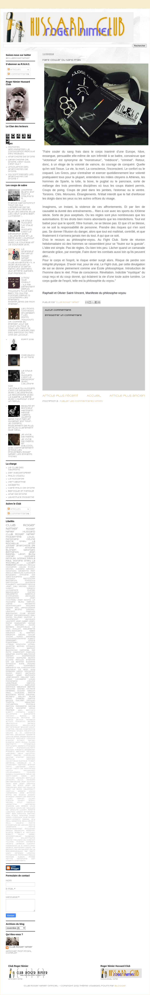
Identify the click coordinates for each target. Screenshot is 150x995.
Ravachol (19, 830)
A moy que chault (25, 280)
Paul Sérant (28, 821)
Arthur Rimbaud (25, 719)
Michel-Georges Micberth (20, 570)
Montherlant (13, 606)
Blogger (120, 986)
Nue (25, 817)
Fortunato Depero (16, 746)
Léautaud (11, 683)
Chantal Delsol (14, 729)
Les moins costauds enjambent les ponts (27, 313)
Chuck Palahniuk (26, 731)
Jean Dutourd (25, 675)
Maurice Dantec (26, 813)
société (21, 708)
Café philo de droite (21, 488)
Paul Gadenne (13, 821)
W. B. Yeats (24, 845)
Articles (14, 70)
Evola (24, 742)
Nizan (32, 815)
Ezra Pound (27, 664)
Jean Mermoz (27, 783)
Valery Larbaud (15, 844)
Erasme (10, 740)
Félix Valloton (26, 753)
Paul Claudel (15, 693)
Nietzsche (29, 578)
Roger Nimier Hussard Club (20, 531)
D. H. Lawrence (25, 733)
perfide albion (15, 857)
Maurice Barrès (26, 687)
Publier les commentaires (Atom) (81, 401)
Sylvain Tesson (25, 700)
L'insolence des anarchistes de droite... (18, 169)
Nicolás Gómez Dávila (20, 558)
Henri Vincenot (26, 671)
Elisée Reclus (15, 660)
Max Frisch (12, 815)
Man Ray (11, 813)
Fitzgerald (29, 744)
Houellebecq (13, 772)
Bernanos (11, 580)
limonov (31, 853)
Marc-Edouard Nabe (20, 631)
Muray (20, 689)
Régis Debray (15, 698)
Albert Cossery (15, 712)
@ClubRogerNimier (18, 58)
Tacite (9, 840)
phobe (32, 857)
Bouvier (25, 727)
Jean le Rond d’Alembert (20, 789)
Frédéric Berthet (15, 751)
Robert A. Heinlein (25, 832)
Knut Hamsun (26, 802)
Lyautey (10, 812)
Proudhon (30, 829)
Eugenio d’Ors (13, 742)
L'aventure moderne (21, 497)
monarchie (11, 855)
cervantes (12, 704)
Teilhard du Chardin (24, 840)
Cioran (10, 556)
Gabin (8, 755)
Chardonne (29, 729)
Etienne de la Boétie (20, 661)
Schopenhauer (14, 836)
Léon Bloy (27, 554)
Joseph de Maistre (25, 796)
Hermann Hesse (26, 584)
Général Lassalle (16, 763)
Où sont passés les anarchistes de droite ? (21, 177)
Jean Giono (24, 600)
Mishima (23, 815)
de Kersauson (21, 849)
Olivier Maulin (26, 691)
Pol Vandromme (25, 608)
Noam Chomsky (14, 817)
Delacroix (20, 734)
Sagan (32, 834)
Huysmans (19, 774)
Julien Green (26, 800)
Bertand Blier (13, 727)
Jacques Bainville (25, 778)
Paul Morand (14, 561)
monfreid (23, 855)
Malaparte (29, 629)
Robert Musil (15, 834)
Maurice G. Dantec (20, 633)
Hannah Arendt (26, 765)
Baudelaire (12, 592)
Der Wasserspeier (19, 473)
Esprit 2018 (27, 339)
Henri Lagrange (15, 767)
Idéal (24, 776)
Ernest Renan (26, 740)
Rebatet (30, 830)
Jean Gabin (22, 621)
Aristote (21, 644)
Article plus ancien (127, 396)
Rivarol (9, 832)
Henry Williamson (20, 770)
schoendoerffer (16, 639)
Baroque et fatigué (21, 491)
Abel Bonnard (26, 710)
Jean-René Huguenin (20, 622)
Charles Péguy (26, 565)
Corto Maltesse (25, 654)
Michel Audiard (15, 569)
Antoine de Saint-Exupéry (20, 576)
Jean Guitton (28, 781)
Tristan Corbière (25, 842)
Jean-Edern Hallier (17, 677)
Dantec (10, 734)
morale (30, 704)
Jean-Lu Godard (15, 791)
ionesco (19, 853)
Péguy (9, 830)
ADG (8, 609)
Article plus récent (60, 396)
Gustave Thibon (27, 761)
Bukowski (11, 650)
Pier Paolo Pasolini (20, 572)
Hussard (30, 556)
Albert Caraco (20, 588)
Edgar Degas (20, 736)
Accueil (94, 396)
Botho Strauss (26, 646)
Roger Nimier (25, 534)
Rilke (32, 696)
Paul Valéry (14, 823)
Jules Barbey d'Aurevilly (20, 626)
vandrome (22, 859)
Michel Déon (27, 586)
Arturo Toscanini (15, 721)
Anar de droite (17, 494)
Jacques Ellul (14, 780)
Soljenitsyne (28, 838)
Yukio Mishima (25, 637)
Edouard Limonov (25, 738)
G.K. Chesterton (26, 667)
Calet (32, 727)
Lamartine (11, 804)
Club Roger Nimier (20, 947)
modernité (13, 537)
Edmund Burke (26, 658)
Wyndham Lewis (22, 847)
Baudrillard (29, 725)
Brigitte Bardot (20, 648)
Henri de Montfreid (24, 768)
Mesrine (10, 689)
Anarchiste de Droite (21, 157)
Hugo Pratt (14, 673)
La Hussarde (16, 479)
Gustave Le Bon (17, 669)
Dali (33, 615)
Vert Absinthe (17, 482)
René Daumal (26, 695)
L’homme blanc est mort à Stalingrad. (27, 194)
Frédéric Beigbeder (25, 750)
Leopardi (20, 679)
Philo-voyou (16, 476)
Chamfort (18, 652)
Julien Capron (15, 798)
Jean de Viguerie (26, 787)
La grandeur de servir (27, 251)
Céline (9, 733)
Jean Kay (11, 783)
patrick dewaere (16, 706)
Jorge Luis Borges (20, 624)
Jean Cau (11, 586)
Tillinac (10, 842)
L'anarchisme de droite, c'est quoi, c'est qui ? (19, 162)
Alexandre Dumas (20, 590)
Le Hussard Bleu (20, 601)
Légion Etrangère (25, 812)
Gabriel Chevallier (24, 755)
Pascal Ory (28, 819)
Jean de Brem (14, 785)
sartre (9, 859)
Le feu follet (20, 628)
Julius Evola (27, 567)
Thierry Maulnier (20, 702)
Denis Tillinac (14, 617)
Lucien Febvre (27, 810)
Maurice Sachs (15, 635)
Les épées (22, 806)
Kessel (9, 802)
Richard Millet (16, 696)
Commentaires (18, 74)
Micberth (14, 485)
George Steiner (15, 757)
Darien (9, 656)
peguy (31, 855)
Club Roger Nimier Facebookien (20, 614)
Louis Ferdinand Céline (20, 680)
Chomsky (10, 731)
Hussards (11, 567)
